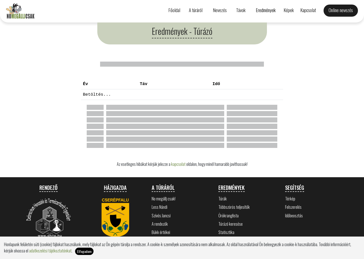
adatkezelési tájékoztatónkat (50, 250)
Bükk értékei (161, 232)
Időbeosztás (294, 215)
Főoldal (174, 10)
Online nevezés (341, 10)
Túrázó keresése (230, 224)
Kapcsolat (308, 10)
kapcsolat (178, 164)
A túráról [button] (195, 10)
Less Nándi (159, 207)
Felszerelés (293, 207)
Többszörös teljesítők (234, 207)
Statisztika (226, 232)
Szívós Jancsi (161, 215)
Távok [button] (240, 10)
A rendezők (160, 224)
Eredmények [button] (266, 10)
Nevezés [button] (220, 10)
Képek (289, 10)
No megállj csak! (163, 198)
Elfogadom (84, 251)
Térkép (290, 198)
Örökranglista (228, 215)
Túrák (222, 198)
